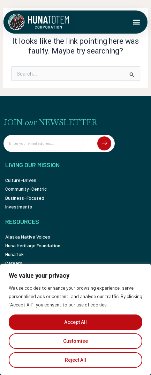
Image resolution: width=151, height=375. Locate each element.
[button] (136, 22)
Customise (75, 341)
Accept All (75, 322)
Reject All (75, 360)
